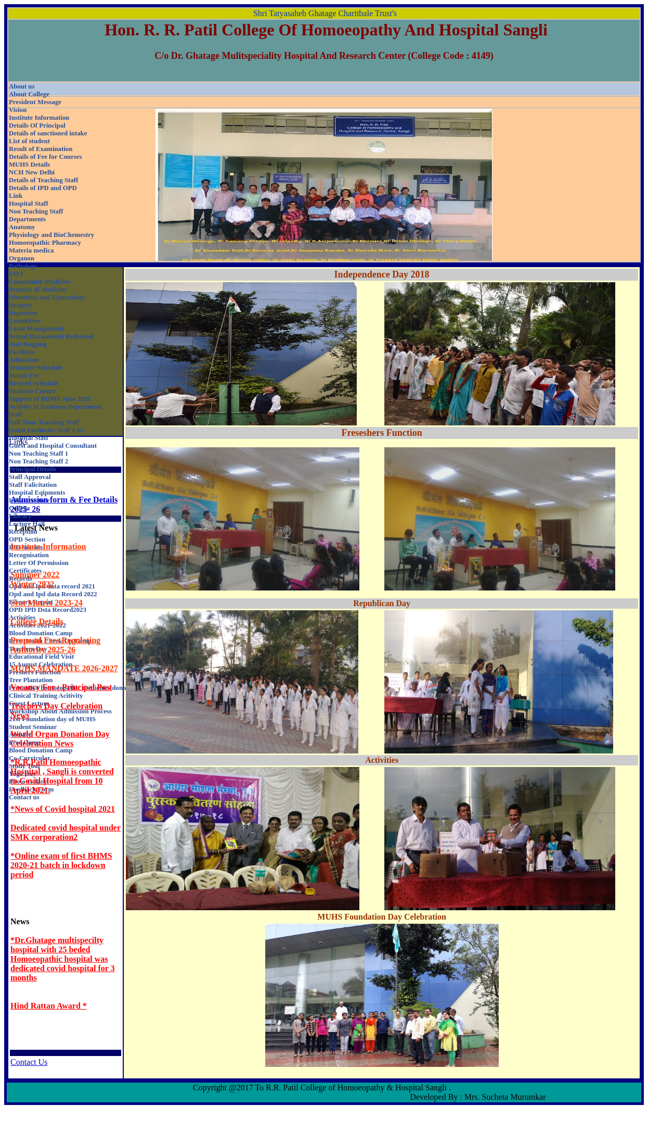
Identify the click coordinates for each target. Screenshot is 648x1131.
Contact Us (29, 1062)
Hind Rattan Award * (48, 1005)
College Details (36, 621)
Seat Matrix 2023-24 (46, 602)
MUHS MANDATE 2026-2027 (64, 668)
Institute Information (48, 546)
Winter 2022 (32, 584)
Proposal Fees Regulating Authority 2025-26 (55, 645)
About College (29, 94)
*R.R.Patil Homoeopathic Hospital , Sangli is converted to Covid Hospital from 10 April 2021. (62, 776)
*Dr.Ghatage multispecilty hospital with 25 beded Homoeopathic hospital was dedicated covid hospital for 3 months (62, 959)
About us (21, 86)
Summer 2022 (34, 574)
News (19, 921)
